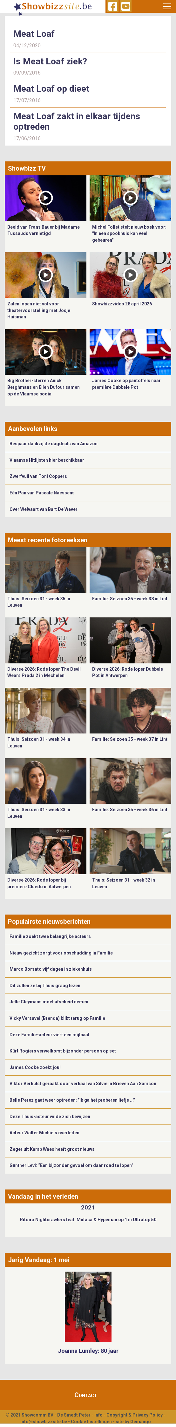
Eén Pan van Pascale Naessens (42, 492)
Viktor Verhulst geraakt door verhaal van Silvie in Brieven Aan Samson (83, 1083)
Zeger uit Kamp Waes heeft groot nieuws (52, 1149)
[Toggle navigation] (167, 6)
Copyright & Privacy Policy (134, 1414)
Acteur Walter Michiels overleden (44, 1132)
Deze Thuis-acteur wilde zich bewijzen (50, 1116)
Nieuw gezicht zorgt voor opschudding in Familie (61, 952)
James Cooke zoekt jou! (35, 1067)
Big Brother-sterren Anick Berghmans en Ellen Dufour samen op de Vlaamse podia (43, 387)
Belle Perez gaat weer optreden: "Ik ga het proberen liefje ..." (72, 1100)
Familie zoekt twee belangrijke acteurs (50, 936)
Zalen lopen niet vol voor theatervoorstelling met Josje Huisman (38, 310)
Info (98, 1414)
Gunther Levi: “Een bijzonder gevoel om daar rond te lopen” (71, 1165)
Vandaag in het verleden (43, 1196)
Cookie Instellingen (91, 1421)
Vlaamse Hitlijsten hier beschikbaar (47, 460)
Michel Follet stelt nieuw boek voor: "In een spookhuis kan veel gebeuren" (129, 234)
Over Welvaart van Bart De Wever (44, 509)
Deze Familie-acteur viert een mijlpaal (49, 1034)
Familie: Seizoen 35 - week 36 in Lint (129, 809)
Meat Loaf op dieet (51, 88)
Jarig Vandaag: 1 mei (38, 1260)
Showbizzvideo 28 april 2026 (122, 303)
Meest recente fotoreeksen (47, 540)
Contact (85, 1395)
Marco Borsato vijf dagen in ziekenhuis (51, 969)
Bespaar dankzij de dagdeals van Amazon (54, 443)
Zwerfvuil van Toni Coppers (38, 476)
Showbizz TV (27, 168)
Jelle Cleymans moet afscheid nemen (49, 1001)
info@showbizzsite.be (43, 1421)
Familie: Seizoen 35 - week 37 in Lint (129, 739)
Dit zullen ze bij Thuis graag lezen (45, 985)
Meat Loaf (34, 34)
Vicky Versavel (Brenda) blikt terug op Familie (57, 1018)
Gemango (140, 1421)
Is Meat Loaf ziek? (50, 61)
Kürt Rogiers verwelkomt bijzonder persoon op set (63, 1050)
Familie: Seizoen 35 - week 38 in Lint (129, 598)
